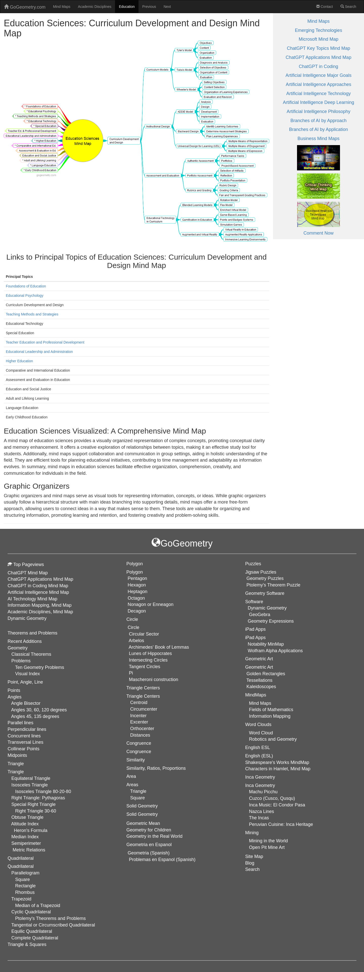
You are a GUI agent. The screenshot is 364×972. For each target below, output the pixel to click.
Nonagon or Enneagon (150, 604)
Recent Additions (25, 641)
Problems (21, 660)
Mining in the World (268, 840)
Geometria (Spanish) (149, 852)
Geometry (18, 647)
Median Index (25, 836)
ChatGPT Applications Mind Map (318, 57)
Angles (14, 696)
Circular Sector (144, 634)
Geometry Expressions (271, 621)
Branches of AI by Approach (318, 120)
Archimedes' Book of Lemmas (159, 647)
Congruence (138, 751)
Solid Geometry (142, 814)
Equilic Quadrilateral (31, 931)
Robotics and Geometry (273, 739)
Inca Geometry (260, 785)
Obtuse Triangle (27, 817)
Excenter (139, 722)
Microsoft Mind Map (318, 39)
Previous (149, 7)
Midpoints (17, 755)
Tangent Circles (144, 666)
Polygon (134, 572)
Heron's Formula (30, 830)
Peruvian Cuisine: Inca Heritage (281, 824)
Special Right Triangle (33, 804)
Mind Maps (61, 7)
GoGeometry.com (25, 7)
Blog (249, 863)
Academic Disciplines (94, 7)
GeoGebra (259, 614)
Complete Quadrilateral (34, 937)
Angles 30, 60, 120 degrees (39, 709)
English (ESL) (259, 755)
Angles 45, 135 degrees (35, 716)
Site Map (254, 856)
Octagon (136, 598)
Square (22, 879)
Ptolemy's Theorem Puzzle (273, 584)
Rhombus (25, 892)
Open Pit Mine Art (267, 847)
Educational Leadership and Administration (39, 352)
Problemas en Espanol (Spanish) (162, 859)
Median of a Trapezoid (37, 905)
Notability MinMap (266, 644)
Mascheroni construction (153, 679)
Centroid (138, 702)
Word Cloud (261, 732)
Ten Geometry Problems (39, 667)
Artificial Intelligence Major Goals (318, 75)
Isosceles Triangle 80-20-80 (43, 791)
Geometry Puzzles (265, 578)
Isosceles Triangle (29, 784)
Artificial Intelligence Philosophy (318, 111)
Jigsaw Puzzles (260, 572)
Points (14, 690)
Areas (132, 784)
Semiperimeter (26, 843)
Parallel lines (20, 722)
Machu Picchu (263, 791)
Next (167, 7)
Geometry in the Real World (154, 836)
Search (348, 7)
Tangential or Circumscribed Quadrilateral (53, 925)
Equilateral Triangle (30, 778)
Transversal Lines (25, 742)
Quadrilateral (21, 866)
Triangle (16, 771)
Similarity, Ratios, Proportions (156, 768)
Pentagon (137, 578)
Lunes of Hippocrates (150, 653)
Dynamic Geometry (27, 618)
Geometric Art (259, 667)
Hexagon (137, 584)
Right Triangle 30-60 (35, 810)
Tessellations (259, 680)
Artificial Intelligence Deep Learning (318, 102)
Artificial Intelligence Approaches (318, 84)
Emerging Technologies (318, 30)
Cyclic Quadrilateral (31, 911)
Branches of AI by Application (318, 129)
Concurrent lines (24, 735)
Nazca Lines (261, 811)
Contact (324, 7)
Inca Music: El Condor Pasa (277, 804)
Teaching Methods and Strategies (32, 314)
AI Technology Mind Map (32, 598)
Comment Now (318, 233)
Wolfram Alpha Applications (275, 650)
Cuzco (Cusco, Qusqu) (272, 798)
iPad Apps (255, 637)
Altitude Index (25, 823)
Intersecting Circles (148, 660)
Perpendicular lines (27, 729)
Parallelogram (25, 872)
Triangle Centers (143, 696)
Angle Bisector (25, 703)
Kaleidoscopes (261, 686)
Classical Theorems (31, 654)
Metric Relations (29, 849)
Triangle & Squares (27, 944)
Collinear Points (23, 748)
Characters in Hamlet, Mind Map (277, 768)
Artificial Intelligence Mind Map (38, 592)
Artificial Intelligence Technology (318, 93)
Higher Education (19, 361)
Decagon (137, 611)
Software (254, 601)
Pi (131, 672)
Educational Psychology (24, 295)
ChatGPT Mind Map (28, 572)
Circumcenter (143, 709)
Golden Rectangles (265, 673)
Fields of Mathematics (271, 709)
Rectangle (25, 885)
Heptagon (137, 591)
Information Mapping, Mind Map (40, 605)
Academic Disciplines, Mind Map (40, 611)
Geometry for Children (148, 829)
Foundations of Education (26, 286)
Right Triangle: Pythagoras (38, 797)
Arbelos (136, 640)
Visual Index (27, 673)
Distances (140, 735)
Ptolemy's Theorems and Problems (50, 918)
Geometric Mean (143, 823)
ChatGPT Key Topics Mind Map (318, 48)
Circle (133, 627)
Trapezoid (21, 898)
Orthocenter (142, 728)
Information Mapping (269, 716)
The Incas (259, 817)
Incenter (138, 715)
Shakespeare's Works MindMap (277, 762)
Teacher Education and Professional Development (45, 342)
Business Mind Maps (318, 138)
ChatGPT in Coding (318, 66)
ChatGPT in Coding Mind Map (38, 585)
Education (126, 7)
